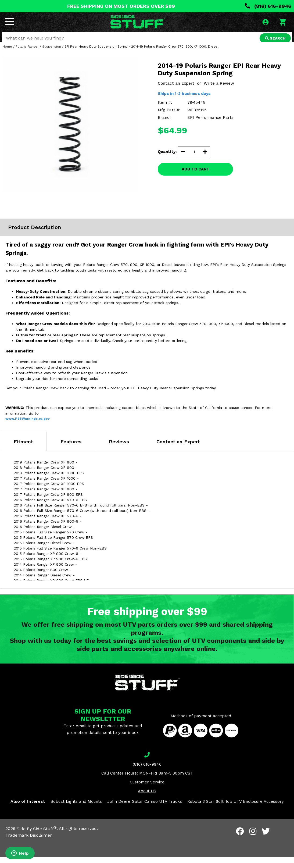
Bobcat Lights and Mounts (76, 807)
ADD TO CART (195, 174)
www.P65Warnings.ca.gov (27, 424)
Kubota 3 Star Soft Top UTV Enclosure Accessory (235, 807)
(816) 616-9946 (268, 6)
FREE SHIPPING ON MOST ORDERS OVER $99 (121, 6)
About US (147, 796)
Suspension (51, 52)
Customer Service (147, 787)
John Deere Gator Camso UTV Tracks (144, 807)
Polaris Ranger (27, 52)
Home (7, 52)
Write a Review (219, 89)
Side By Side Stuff (37, 834)
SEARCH (274, 39)
